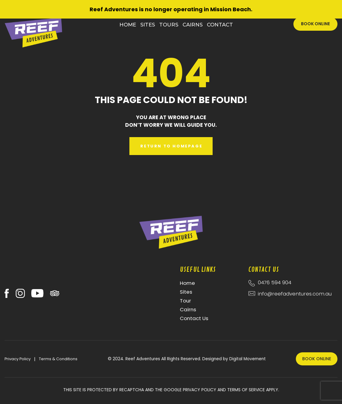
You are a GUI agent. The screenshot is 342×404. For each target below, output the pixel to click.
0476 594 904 (274, 282)
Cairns (193, 24)
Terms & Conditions (58, 358)
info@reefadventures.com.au (293, 293)
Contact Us (194, 318)
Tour (185, 300)
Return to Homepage (171, 146)
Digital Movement (247, 359)
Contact (220, 24)
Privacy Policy (18, 358)
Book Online (315, 24)
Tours (168, 24)
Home (127, 24)
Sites (147, 24)
